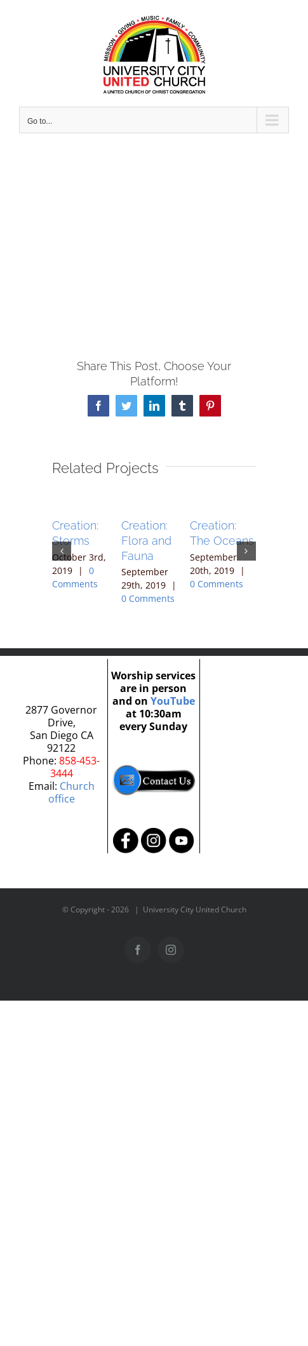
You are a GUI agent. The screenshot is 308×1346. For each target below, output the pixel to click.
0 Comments (148, 598)
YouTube (173, 701)
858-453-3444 (75, 767)
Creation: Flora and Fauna (146, 541)
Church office (71, 792)
